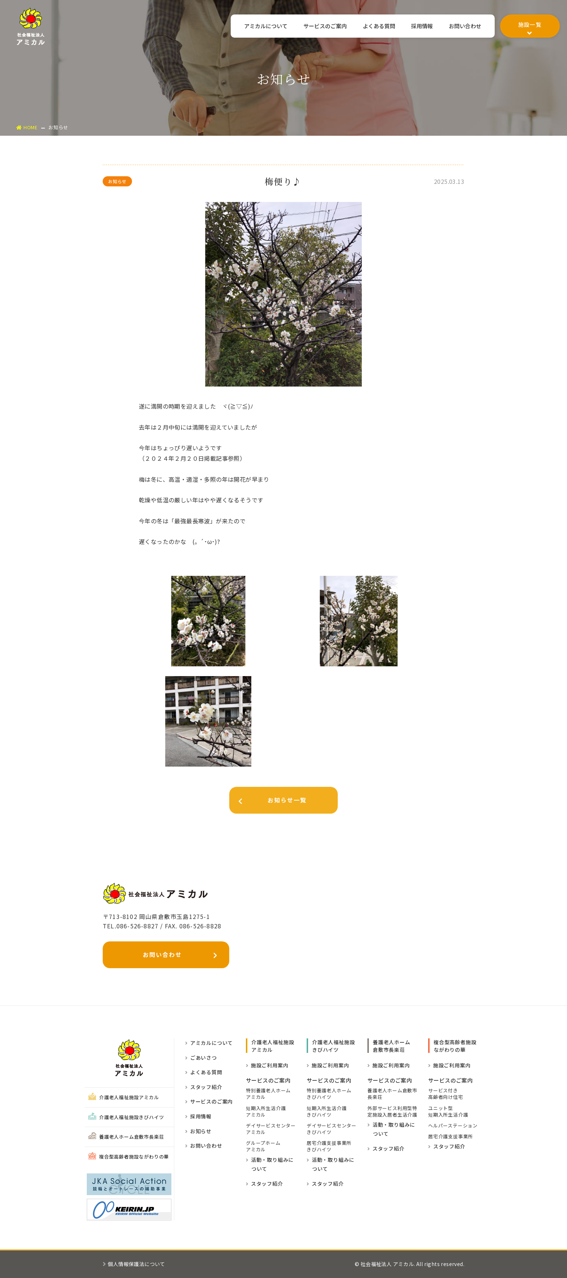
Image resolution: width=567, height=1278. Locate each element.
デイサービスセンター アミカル (271, 1128)
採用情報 (421, 26)
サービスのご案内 (322, 26)
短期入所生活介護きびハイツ (326, 1111)
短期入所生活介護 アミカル (266, 1111)
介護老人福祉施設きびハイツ (126, 1117)
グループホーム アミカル (263, 1146)
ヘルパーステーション (453, 1125)
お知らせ (198, 1131)
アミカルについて (261, 26)
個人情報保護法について (134, 1264)
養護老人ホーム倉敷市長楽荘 (126, 1136)
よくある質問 (377, 26)
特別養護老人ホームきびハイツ (329, 1093)
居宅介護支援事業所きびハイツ (329, 1146)
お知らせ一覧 (268, 801)
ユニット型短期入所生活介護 (448, 1111)
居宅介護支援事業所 (450, 1136)
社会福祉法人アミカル (30, 26)
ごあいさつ (201, 1057)
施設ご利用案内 (267, 1065)
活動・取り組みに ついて (270, 1164)
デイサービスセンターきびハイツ (332, 1128)
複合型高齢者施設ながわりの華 (128, 1156)
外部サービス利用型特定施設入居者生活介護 (392, 1111)
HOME (27, 127)
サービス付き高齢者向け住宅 (445, 1093)
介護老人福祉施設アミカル (123, 1097)
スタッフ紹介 (203, 1087)
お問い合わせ (464, 26)
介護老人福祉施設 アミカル (272, 1045)
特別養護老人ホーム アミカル (268, 1093)
